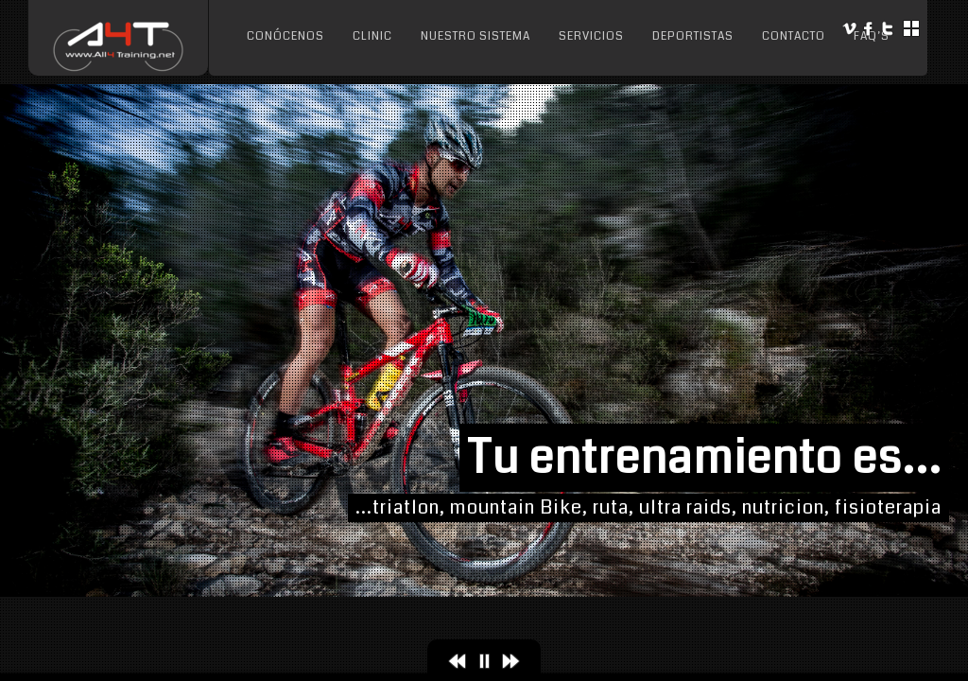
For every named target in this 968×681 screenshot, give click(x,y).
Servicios (591, 36)
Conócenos (285, 36)
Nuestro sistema (475, 36)
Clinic (372, 36)
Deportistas (693, 36)
